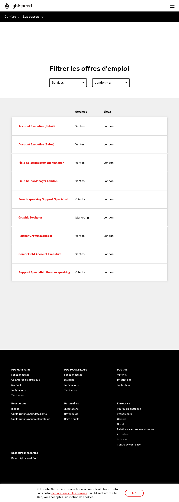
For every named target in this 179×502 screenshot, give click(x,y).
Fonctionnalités (20, 375)
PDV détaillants (21, 369)
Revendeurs (71, 414)
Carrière (121, 419)
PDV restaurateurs (75, 369)
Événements (124, 414)
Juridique (122, 439)
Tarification (17, 395)
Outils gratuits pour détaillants (29, 414)
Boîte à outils (71, 419)
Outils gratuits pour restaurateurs (30, 419)
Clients (121, 424)
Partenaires (71, 403)
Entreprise (123, 403)
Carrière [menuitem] (10, 17)
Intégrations (18, 390)
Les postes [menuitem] (31, 17)
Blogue (15, 409)
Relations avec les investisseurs (135, 429)
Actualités (123, 434)
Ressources (18, 403)
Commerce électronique (25, 380)
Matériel (16, 385)
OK (134, 493)
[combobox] (68, 82)
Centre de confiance (129, 444)
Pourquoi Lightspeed (129, 409)
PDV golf (122, 369)
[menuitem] (10, 16)
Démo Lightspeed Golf (24, 458)
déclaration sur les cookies (69, 493)
